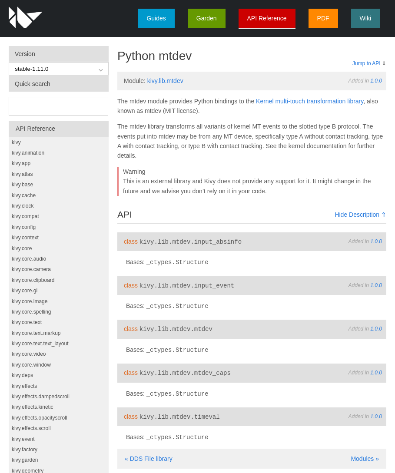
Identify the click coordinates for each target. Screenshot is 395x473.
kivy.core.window (31, 365)
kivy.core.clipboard (33, 280)
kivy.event (23, 439)
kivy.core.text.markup (36, 333)
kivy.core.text (27, 322)
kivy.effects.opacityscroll (39, 418)
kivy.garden (25, 460)
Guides (156, 18)
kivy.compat (25, 216)
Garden (206, 18)
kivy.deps (22, 375)
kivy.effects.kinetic (32, 407)
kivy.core (22, 248)
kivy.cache (24, 195)
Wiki (365, 18)
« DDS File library (149, 454)
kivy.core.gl (24, 291)
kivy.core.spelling (31, 312)
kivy (16, 142)
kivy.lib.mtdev (165, 80)
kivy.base (22, 185)
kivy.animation (28, 153)
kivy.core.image (29, 301)
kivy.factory (24, 450)
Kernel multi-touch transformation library (309, 101)
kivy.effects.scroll (31, 428)
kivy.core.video (29, 354)
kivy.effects (24, 386)
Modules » (365, 454)
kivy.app (21, 163)
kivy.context (25, 238)
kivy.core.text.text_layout (40, 344)
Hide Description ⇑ (360, 214)
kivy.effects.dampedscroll (41, 397)
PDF (323, 18)
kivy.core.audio (29, 259)
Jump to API (366, 63)
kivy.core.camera (31, 269)
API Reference (267, 18)
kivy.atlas (22, 174)
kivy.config (24, 227)
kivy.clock (22, 206)
